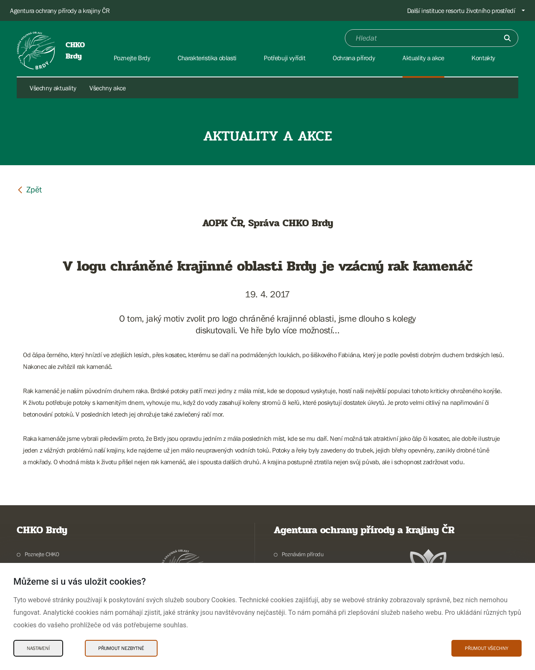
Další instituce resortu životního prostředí (461, 10)
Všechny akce (107, 88)
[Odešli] (507, 38)
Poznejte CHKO (42, 554)
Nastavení (38, 648)
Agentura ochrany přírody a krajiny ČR (60, 10)
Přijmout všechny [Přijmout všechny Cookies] (486, 648)
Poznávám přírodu (303, 554)
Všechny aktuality (53, 88)
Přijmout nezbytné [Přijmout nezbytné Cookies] (121, 648)
